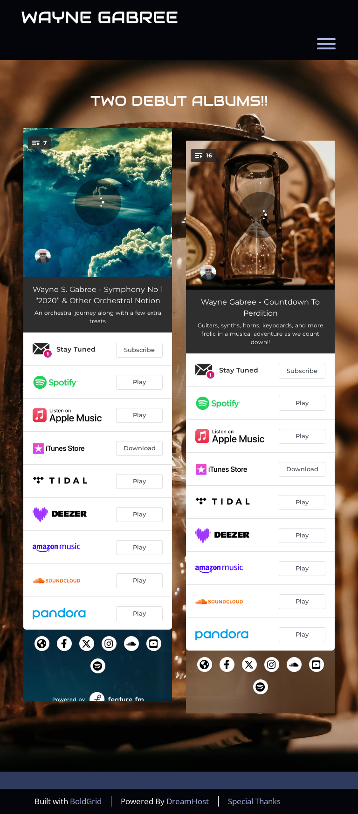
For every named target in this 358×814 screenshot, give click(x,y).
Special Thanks (254, 801)
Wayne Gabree (99, 17)
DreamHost (187, 801)
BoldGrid (86, 801)
